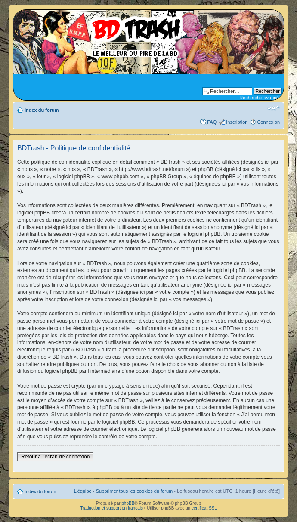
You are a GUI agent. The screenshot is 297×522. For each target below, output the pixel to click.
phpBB (127, 503)
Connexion (268, 122)
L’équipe (83, 491)
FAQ (212, 122)
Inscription (237, 122)
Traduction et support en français (111, 508)
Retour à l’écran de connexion (55, 457)
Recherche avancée (260, 97)
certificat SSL (204, 508)
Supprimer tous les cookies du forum (134, 491)
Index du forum (42, 110)
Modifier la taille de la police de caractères (273, 108)
